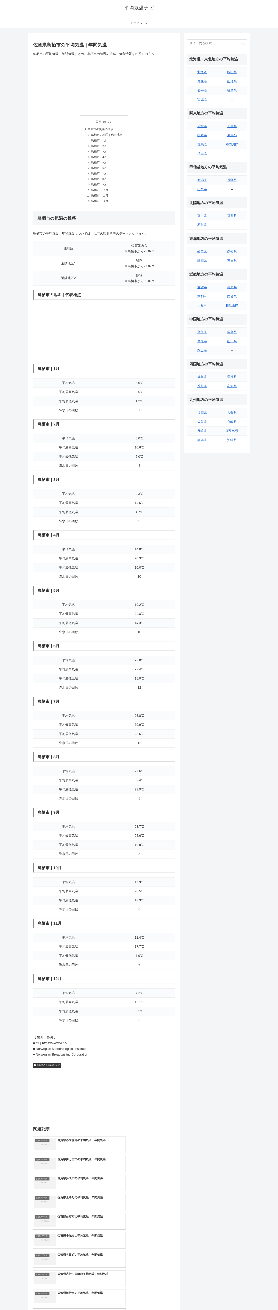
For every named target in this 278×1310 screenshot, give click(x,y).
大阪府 (202, 305)
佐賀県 (202, 422)
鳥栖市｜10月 (100, 192)
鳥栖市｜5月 (99, 163)
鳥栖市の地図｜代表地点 (106, 135)
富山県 (202, 216)
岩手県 (202, 90)
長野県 (232, 180)
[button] (243, 43)
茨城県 (202, 126)
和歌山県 (232, 305)
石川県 (202, 225)
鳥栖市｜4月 (99, 158)
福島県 (232, 90)
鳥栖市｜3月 (99, 152)
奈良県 (232, 296)
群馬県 (202, 144)
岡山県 (202, 350)
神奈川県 (232, 144)
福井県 (232, 216)
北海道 (202, 72)
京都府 (202, 296)
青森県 (202, 81)
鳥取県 (202, 332)
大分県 (232, 412)
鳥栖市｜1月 (99, 141)
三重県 (232, 260)
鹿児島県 (232, 431)
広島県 (232, 332)
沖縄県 (232, 440)
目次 (99, 121)
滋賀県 (202, 287)
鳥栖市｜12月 (100, 204)
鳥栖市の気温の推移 (100, 129)
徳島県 (202, 377)
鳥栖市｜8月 (99, 181)
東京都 (232, 135)
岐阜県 (202, 251)
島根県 (202, 341)
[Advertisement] (104, 86)
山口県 (232, 341)
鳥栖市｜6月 (99, 169)
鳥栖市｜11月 (100, 198)
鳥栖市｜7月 (99, 175)
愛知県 (232, 251)
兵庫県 (232, 287)
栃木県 (202, 135)
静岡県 (202, 260)
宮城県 (202, 99)
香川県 (202, 386)
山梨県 (202, 189)
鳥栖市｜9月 (99, 187)
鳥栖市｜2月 (99, 146)
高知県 (232, 386)
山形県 (232, 81)
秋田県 (232, 72)
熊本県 (202, 440)
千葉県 (232, 126)
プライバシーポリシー (234, 1299)
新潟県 (202, 180)
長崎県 (202, 431)
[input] (217, 43)
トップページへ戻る (207, 1299)
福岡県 (202, 412)
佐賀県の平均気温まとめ (47, 1068)
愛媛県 (232, 377)
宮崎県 (232, 422)
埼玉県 (202, 153)
